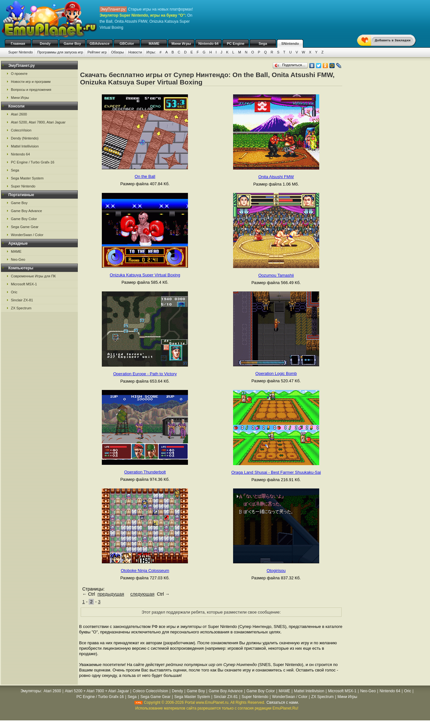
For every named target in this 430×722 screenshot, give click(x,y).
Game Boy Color (24, 219)
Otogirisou (276, 570)
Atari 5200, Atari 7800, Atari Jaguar (38, 122)
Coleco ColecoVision (150, 691)
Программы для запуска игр (60, 52)
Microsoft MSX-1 (24, 284)
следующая (142, 594)
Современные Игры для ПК (33, 276)
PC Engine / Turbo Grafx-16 (32, 162)
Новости (135, 52)
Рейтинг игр (97, 52)
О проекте (19, 73)
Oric (14, 292)
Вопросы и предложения (31, 89)
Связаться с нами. (282, 702)
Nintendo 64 (209, 43)
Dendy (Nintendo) (24, 138)
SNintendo (290, 43)
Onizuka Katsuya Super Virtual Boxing (145, 275)
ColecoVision (21, 130)
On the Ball (145, 176)
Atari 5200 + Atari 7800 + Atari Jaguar (97, 691)
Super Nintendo (20, 52)
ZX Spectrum (21, 308)
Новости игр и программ (31, 81)
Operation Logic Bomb (276, 373)
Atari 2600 (19, 114)
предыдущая (110, 594)
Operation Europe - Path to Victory (145, 373)
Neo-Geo (18, 259)
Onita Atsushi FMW (276, 176)
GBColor (126, 43)
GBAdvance (100, 43)
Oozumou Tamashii (276, 275)
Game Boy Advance (26, 211)
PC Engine (235, 43)
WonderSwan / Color (27, 235)
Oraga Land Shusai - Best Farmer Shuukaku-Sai (276, 472)
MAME (154, 43)
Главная (18, 43)
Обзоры (117, 52)
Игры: (151, 52)
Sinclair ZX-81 (22, 300)
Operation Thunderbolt (145, 472)
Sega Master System (27, 178)
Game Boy (72, 43)
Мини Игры (181, 43)
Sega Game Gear (24, 227)
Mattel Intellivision (25, 146)
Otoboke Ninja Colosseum (145, 570)
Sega (263, 43)
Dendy (45, 43)
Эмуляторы (30, 691)
